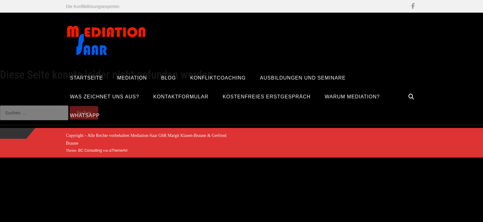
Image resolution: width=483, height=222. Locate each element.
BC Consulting (90, 150)
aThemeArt (118, 150)
